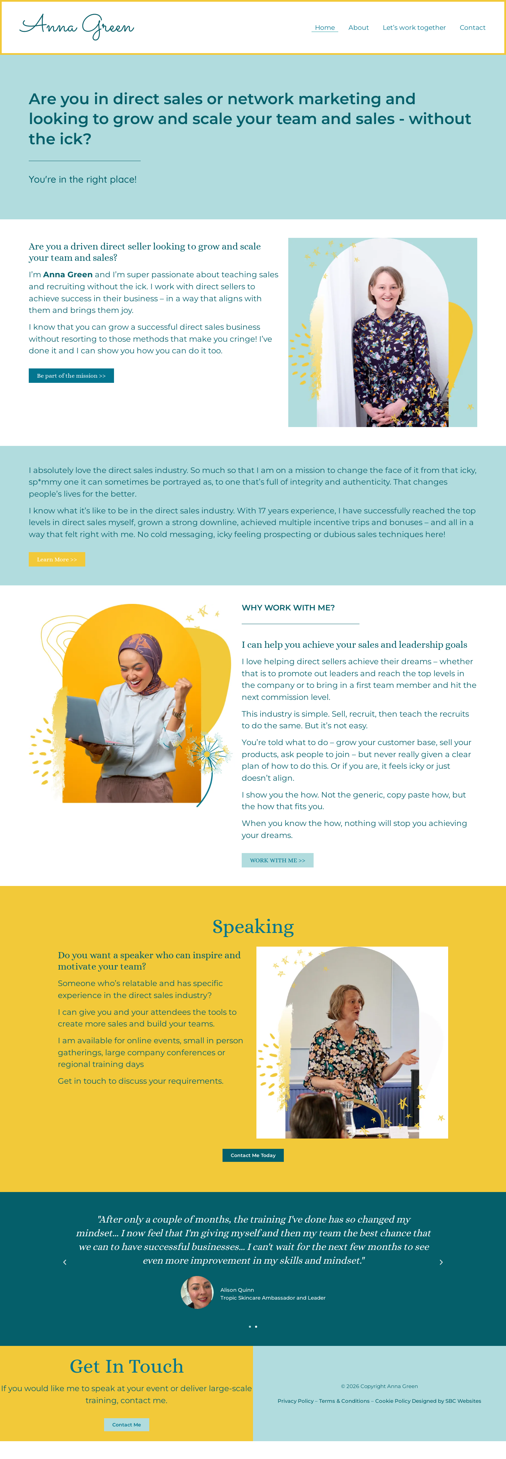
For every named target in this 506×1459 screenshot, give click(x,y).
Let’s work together (411, 31)
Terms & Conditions (344, 1417)
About (355, 31)
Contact (469, 31)
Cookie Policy (392, 1417)
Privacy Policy (296, 1417)
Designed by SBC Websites (446, 1417)
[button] (64, 1276)
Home (321, 31)
